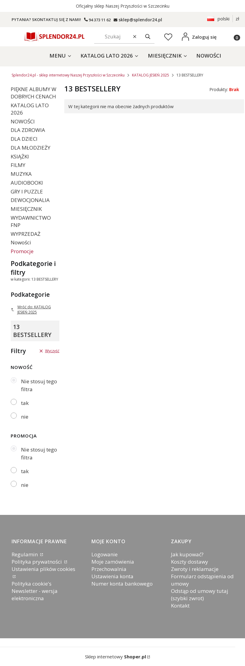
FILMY (18, 164)
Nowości (21, 242)
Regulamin (25, 554)
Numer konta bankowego (122, 583)
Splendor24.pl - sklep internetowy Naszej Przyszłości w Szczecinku (68, 75)
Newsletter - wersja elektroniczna (35, 594)
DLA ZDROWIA (28, 129)
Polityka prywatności (37, 561)
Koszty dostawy (189, 561)
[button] (147, 36)
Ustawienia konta (112, 576)
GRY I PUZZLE (27, 191)
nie (24, 416)
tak (25, 402)
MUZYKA (21, 173)
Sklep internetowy (115, 657)
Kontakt (180, 605)
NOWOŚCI (23, 121)
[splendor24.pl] (138, 19)
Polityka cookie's (31, 583)
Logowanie (104, 554)
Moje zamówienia (112, 561)
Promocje (22, 251)
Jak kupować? (187, 554)
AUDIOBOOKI (27, 182)
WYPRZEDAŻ (26, 233)
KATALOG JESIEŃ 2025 (150, 75)
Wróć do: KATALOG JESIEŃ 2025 (31, 309)
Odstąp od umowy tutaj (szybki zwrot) (199, 594)
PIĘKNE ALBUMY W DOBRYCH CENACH (33, 93)
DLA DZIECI (24, 138)
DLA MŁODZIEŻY (30, 147)
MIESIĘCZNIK (26, 208)
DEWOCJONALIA (30, 200)
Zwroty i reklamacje (194, 568)
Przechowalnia (108, 568)
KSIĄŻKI (20, 156)
